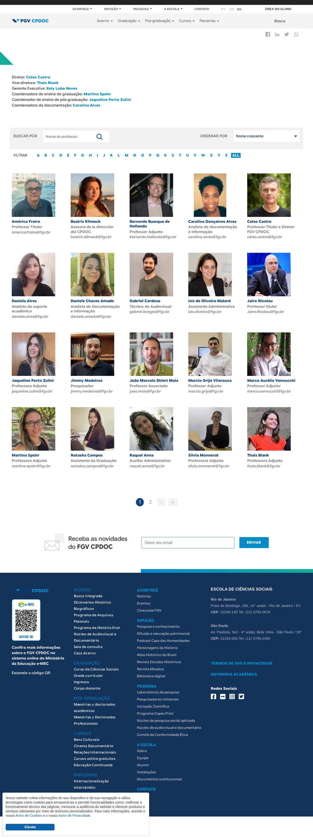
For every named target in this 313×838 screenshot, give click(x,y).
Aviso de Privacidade (74, 815)
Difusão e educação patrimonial (163, 655)
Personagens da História (157, 669)
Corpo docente (87, 709)
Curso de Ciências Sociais (96, 690)
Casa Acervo (85, 674)
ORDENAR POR (213, 135)
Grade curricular (88, 697)
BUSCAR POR (25, 135)
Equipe (142, 779)
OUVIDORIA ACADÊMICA (234, 695)
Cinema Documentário (93, 767)
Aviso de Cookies (28, 815)
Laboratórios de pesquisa (158, 713)
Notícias (144, 617)
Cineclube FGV (149, 631)
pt (223, 9)
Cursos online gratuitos (95, 780)
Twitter (286, 34)
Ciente (30, 827)
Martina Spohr (97, 93)
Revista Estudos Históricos (159, 683)
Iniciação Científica (153, 727)
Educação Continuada (93, 786)
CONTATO (202, 9)
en (232, 9)
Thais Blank (47, 82)
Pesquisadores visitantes (158, 720)
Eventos (143, 624)
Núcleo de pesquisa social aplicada (166, 742)
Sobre (142, 772)
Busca (279, 21)
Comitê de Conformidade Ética (162, 756)
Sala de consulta (88, 668)
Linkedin (277, 34)
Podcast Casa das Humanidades (163, 662)
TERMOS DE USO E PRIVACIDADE (242, 684)
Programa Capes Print (155, 734)
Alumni (143, 786)
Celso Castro (38, 77)
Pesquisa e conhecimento (158, 648)
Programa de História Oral (97, 649)
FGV (153, 2)
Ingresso (81, 703)
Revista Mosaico (150, 690)
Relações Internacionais (95, 773)
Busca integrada (88, 617)
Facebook (268, 34)
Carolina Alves (86, 104)
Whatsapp (296, 34)
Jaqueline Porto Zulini (109, 98)
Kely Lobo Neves (62, 88)
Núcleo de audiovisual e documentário (169, 749)
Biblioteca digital (151, 697)
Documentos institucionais (159, 800)
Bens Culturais (87, 761)
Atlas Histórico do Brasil (157, 676)
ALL (235, 154)
